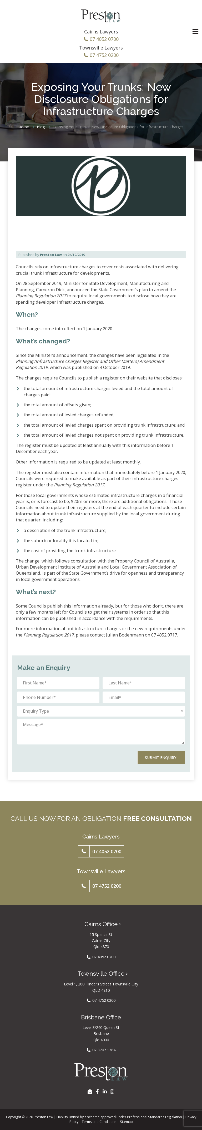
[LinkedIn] (104, 1089)
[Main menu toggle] (195, 31)
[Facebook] (97, 1089)
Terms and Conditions (99, 1119)
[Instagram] (112, 1089)
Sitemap (126, 1119)
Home (23, 126)
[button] (101, 849)
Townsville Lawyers (101, 47)
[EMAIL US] (90, 1089)
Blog (41, 126)
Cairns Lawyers (101, 31)
